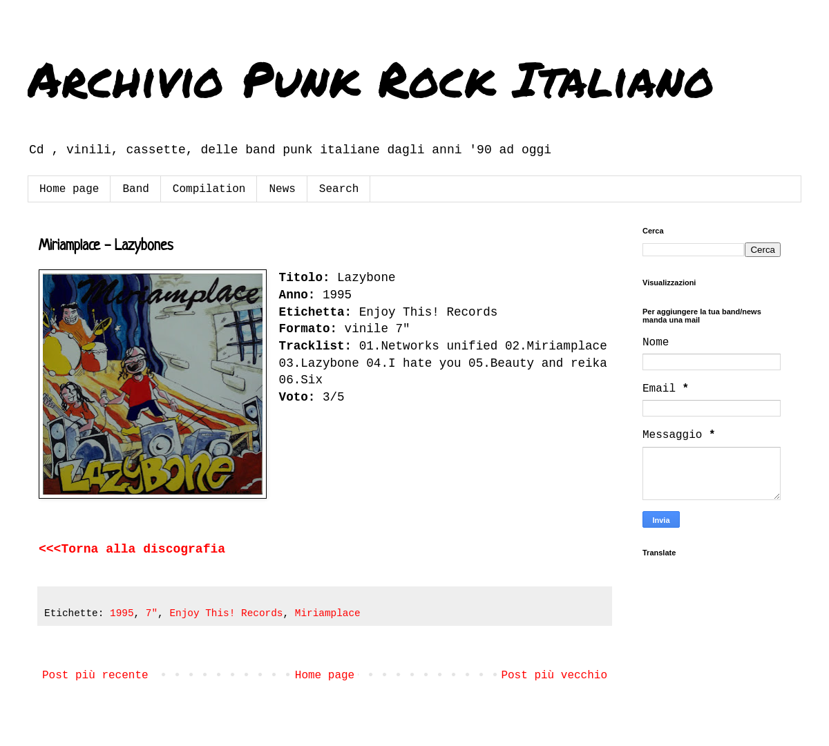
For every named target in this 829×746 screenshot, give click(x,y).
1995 (122, 613)
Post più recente (95, 675)
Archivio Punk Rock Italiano (371, 78)
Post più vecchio (554, 675)
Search (339, 189)
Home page (69, 189)
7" (152, 613)
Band (135, 189)
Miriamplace (328, 613)
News (282, 189)
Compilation (209, 189)
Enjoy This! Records (226, 613)
